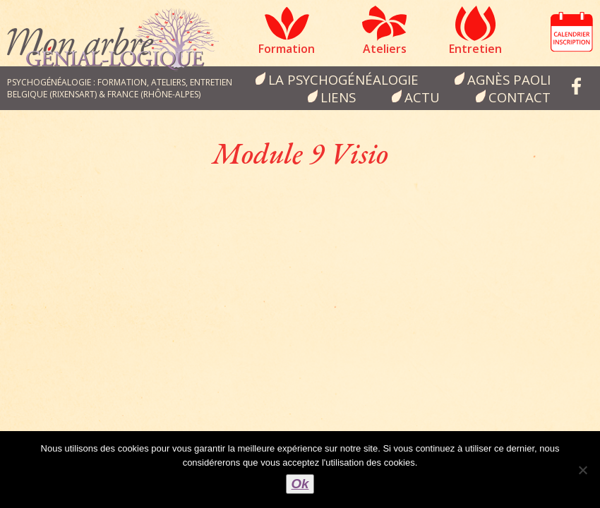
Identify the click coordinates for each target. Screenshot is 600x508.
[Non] (582, 470)
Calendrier (572, 32)
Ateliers (385, 48)
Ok (300, 483)
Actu (422, 97)
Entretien (475, 48)
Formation (286, 48)
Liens (338, 97)
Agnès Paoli (509, 79)
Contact (519, 97)
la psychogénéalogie (343, 79)
